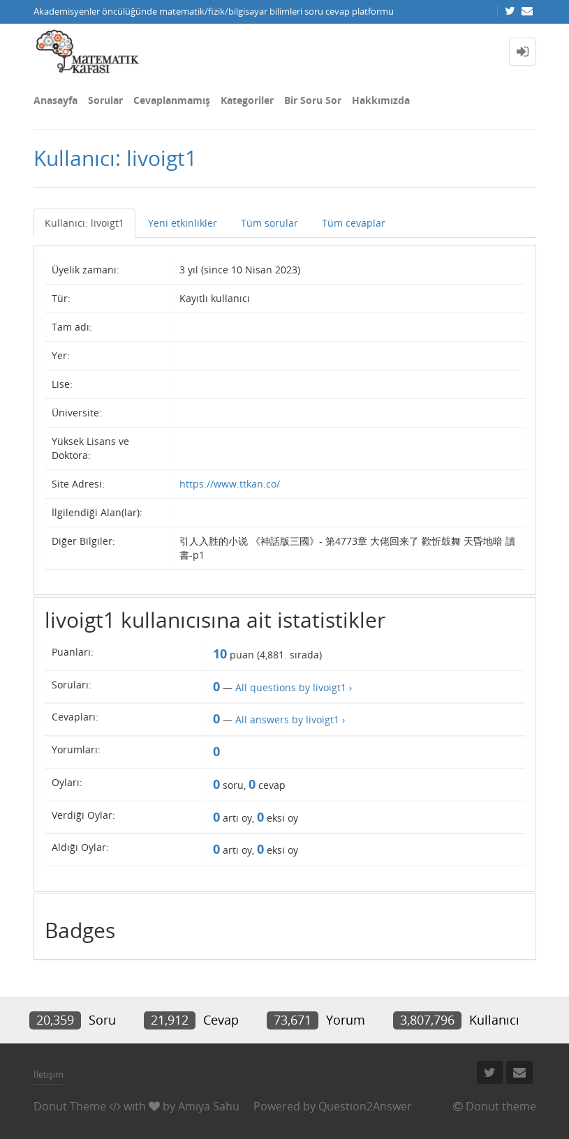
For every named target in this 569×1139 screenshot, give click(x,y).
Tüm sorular (269, 222)
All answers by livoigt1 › (290, 719)
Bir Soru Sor (312, 100)
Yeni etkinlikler (182, 222)
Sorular (105, 100)
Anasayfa (55, 100)
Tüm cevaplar (353, 222)
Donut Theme (70, 1106)
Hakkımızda (381, 100)
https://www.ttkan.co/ (229, 483)
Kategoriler (247, 100)
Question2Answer (365, 1106)
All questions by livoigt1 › (293, 687)
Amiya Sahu (208, 1106)
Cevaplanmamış (171, 100)
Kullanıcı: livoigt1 (84, 222)
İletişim (49, 1074)
